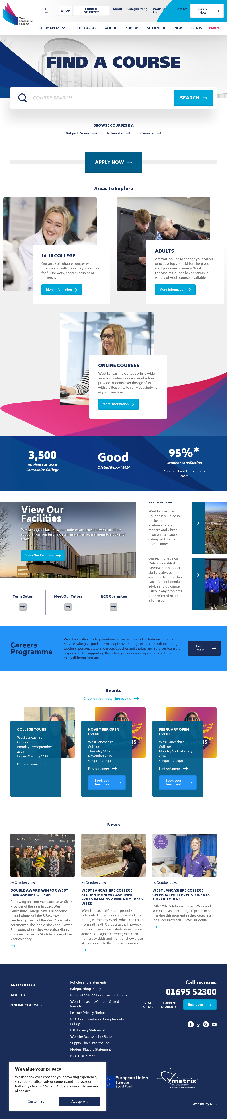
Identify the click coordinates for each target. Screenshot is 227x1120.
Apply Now (208, 10)
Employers (200, 1005)
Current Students (92, 10)
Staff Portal (147, 1006)
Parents (216, 28)
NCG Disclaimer (82, 1056)
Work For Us (159, 11)
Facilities (111, 28)
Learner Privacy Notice (87, 1013)
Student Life (157, 28)
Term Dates (23, 603)
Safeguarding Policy (85, 989)
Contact (181, 9)
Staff (65, 11)
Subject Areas (84, 28)
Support (133, 28)
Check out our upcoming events (111, 699)
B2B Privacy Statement (87, 1031)
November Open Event (103, 732)
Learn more (206, 649)
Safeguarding (137, 9)
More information (62, 290)
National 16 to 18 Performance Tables (98, 996)
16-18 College (23, 985)
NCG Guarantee (114, 603)
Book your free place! (108, 783)
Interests (119, 133)
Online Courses (26, 1005)
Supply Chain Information (90, 1043)
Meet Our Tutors (68, 603)
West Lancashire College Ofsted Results (94, 1004)
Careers (151, 133)
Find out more (31, 765)
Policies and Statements (88, 983)
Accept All (79, 1101)
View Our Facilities (43, 555)
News (179, 28)
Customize (36, 1101)
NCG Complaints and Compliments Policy (97, 1022)
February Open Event (174, 732)
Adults (17, 995)
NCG (213, 1105)
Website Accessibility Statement (94, 1037)
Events (196, 28)
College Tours (31, 730)
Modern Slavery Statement (90, 1050)
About (117, 9)
